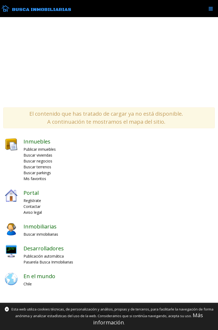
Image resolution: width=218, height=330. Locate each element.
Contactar (32, 206)
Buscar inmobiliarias (40, 234)
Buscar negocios (37, 161)
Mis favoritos (34, 178)
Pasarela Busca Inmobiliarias (48, 262)
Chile (27, 283)
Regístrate (32, 200)
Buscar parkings (37, 172)
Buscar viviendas (37, 155)
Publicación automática (43, 256)
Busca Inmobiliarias (41, 10)
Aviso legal (32, 212)
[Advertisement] (109, 62)
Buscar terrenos (37, 166)
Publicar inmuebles (39, 149)
